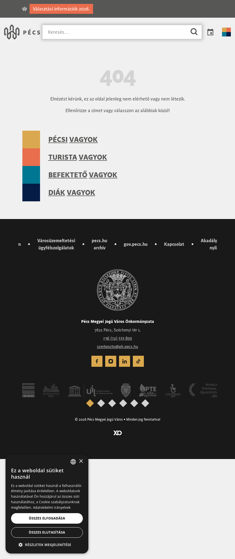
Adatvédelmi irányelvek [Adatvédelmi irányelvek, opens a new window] (51, 507)
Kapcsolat (174, 344)
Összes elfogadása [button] (47, 518)
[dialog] (47, 504)
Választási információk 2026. (61, 9)
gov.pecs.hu (135, 344)
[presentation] (90, 503)
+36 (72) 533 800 (117, 438)
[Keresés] (115, 32)
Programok (210, 32)
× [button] (81, 461)
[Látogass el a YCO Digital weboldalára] (117, 532)
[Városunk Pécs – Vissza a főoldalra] (22, 32)
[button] (47, 544)
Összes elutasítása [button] (47, 532)
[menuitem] (96, 461)
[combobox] (73, 462)
